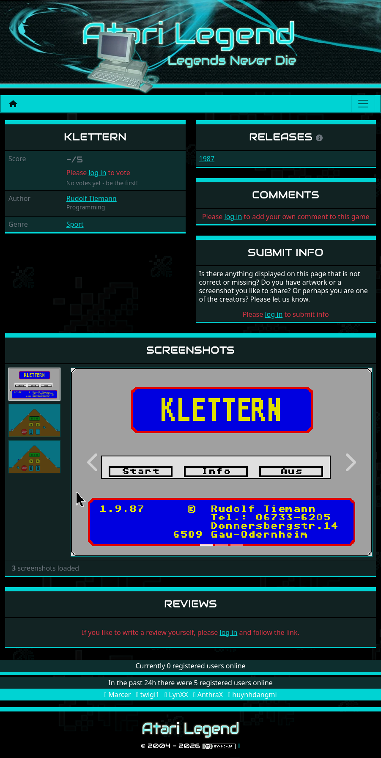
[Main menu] (363, 103)
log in (97, 172)
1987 (207, 158)
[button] (93, 462)
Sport (75, 224)
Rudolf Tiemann (91, 198)
